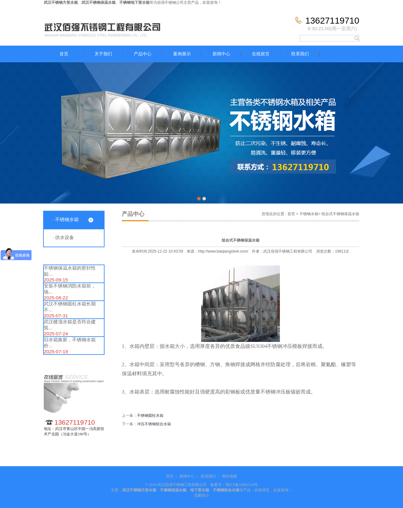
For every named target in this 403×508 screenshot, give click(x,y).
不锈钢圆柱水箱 (150, 415)
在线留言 (261, 54)
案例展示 (182, 54)
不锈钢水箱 (308, 214)
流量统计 (201, 495)
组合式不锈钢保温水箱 (340, 214)
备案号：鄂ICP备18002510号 (234, 485)
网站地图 (229, 476)
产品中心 (142, 54)
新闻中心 (221, 54)
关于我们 (103, 54)
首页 (64, 54)
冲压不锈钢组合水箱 (154, 424)
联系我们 (300, 54)
